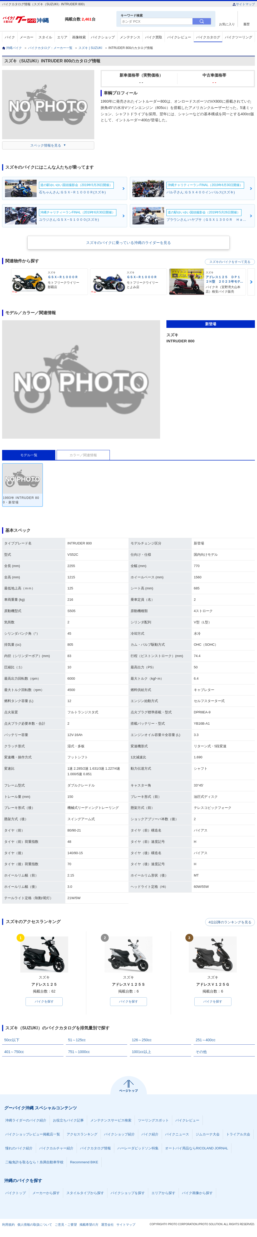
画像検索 (79, 37)
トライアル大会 (238, 1134)
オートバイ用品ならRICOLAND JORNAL (196, 1148)
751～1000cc (79, 1052)
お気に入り (227, 24)
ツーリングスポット (153, 1121)
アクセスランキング (82, 1134)
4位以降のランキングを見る (230, 922)
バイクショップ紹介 (119, 1134)
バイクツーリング (238, 37)
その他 (201, 1052)
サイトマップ (244, 4)
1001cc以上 (141, 1052)
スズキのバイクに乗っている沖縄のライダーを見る (128, 243)
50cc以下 (11, 1040)
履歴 (246, 24)
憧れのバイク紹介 (19, 1148)
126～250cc (142, 1040)
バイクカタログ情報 (95, 1148)
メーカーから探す (46, 1193)
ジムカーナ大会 (208, 1134)
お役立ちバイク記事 (68, 1121)
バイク (10, 37)
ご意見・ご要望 (66, 1225)
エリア (62, 37)
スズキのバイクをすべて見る (229, 262)
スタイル (45, 37)
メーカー (26, 37)
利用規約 (8, 1225)
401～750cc (14, 1052)
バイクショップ (103, 37)
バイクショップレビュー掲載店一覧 (32, 1134)
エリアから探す (163, 1193)
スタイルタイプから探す (85, 1193)
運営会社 (107, 1225)
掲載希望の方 (89, 1225)
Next (251, 282)
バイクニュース (177, 1134)
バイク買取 (153, 37)
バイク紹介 (150, 1134)
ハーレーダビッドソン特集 (138, 1148)
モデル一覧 (28, 455)
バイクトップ (15, 1193)
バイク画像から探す (197, 1193)
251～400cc (205, 1040)
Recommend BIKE (84, 1162)
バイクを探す (44, 1002)
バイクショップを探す (128, 1193)
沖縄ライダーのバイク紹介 (25, 1121)
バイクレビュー (179, 37)
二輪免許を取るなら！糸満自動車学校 (34, 1162)
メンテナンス (130, 37)
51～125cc (77, 1040)
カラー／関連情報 (83, 455)
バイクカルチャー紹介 (56, 1148)
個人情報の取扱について (34, 1225)
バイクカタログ (208, 37)
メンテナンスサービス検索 (110, 1121)
